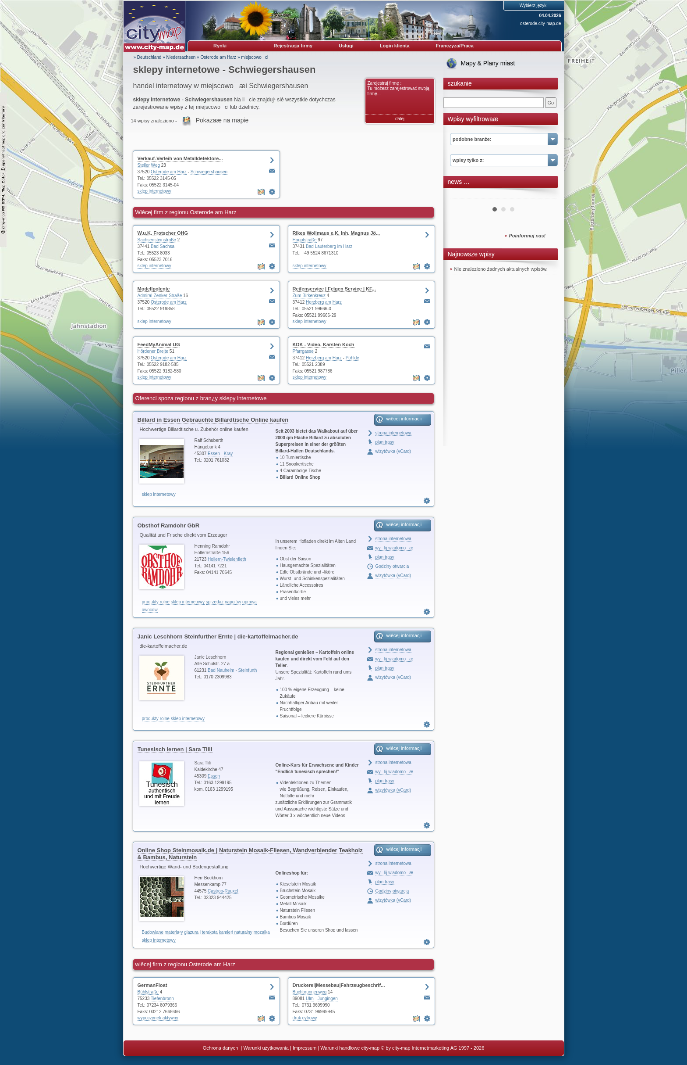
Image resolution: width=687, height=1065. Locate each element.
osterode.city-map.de (540, 23)
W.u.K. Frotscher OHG (163, 233)
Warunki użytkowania (266, 1048)
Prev (461, 195)
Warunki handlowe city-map (349, 1048)
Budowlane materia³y (162, 932)
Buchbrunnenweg (310, 992)
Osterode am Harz (218, 57)
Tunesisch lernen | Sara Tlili (175, 749)
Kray (228, 453)
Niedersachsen (181, 57)
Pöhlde (352, 357)
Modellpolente (154, 288)
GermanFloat (152, 985)
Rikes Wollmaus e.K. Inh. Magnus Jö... (336, 233)
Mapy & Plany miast (488, 63)
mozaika (262, 932)
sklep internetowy (154, 191)
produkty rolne (156, 601)
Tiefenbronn (162, 998)
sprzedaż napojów (223, 601)
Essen (214, 453)
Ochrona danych (221, 1048)
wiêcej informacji (404, 418)
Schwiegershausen (209, 171)
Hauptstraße (305, 239)
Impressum (304, 1048)
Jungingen (328, 998)
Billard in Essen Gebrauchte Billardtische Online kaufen (213, 419)
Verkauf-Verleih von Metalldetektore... (180, 158)
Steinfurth (247, 670)
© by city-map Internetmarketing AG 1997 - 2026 (432, 1048)
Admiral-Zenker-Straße (160, 295)
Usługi (346, 45)
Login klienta (395, 45)
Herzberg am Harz (324, 302)
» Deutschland (148, 57)
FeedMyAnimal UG (159, 344)
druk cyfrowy (305, 1017)
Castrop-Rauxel (223, 891)
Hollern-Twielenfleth (227, 559)
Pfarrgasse (303, 351)
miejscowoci (254, 57)
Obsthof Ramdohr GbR (169, 525)
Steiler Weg (149, 165)
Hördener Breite (153, 351)
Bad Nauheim (221, 670)
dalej (399, 118)
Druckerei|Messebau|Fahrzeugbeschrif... (339, 985)
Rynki (220, 45)
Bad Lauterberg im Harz (329, 246)
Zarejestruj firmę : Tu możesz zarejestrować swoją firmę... (398, 88)
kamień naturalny (235, 932)
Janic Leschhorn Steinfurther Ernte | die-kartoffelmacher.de (218, 636)
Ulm (310, 998)
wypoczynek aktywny (158, 1017)
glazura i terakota (201, 932)
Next (546, 195)
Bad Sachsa (162, 246)
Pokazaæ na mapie (222, 120)
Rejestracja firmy (293, 45)
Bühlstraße (148, 992)
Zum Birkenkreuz (309, 295)
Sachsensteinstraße (157, 239)
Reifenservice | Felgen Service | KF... (334, 288)
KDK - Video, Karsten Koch (323, 344)
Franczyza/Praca (455, 45)
